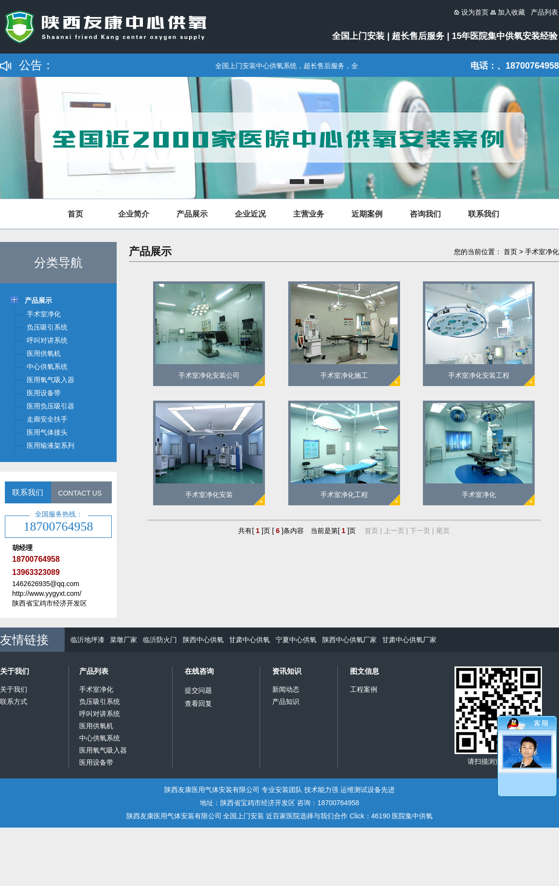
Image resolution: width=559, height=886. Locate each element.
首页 (75, 214)
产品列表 (93, 671)
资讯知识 (286, 671)
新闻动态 (285, 689)
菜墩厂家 (123, 640)
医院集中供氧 (412, 816)
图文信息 (364, 671)
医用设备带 (96, 762)
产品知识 (285, 701)
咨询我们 (425, 214)
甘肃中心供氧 (249, 640)
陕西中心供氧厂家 (349, 640)
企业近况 (250, 214)
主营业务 (308, 214)
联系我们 (483, 214)
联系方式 (13, 701)
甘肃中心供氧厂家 (409, 640)
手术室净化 (542, 252)
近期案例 (367, 214)
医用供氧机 (96, 726)
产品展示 (192, 214)
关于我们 (14, 671)
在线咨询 (199, 671)
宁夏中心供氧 (296, 640)
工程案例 (363, 689)
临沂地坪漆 (87, 640)
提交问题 (198, 690)
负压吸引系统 (99, 701)
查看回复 (198, 703)
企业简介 (133, 214)
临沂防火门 (160, 640)
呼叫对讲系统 (99, 714)
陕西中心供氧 (203, 640)
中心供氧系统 (99, 738)
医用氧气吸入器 (103, 750)
